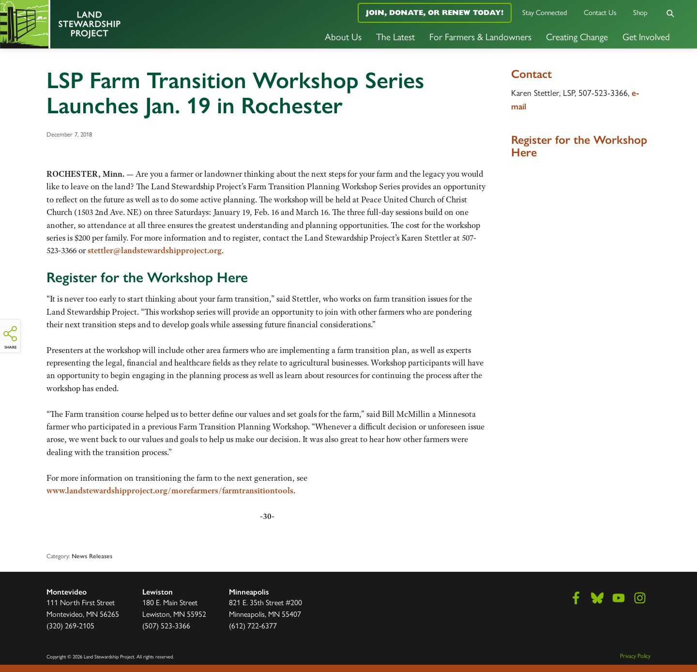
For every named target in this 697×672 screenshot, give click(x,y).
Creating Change (577, 36)
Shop (640, 12)
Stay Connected (544, 12)
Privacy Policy (635, 655)
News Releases (92, 556)
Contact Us (600, 12)
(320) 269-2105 (70, 625)
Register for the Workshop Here (147, 277)
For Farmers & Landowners (480, 36)
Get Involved (646, 36)
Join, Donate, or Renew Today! (434, 12)
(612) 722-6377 (253, 625)
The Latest (395, 36)
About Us (343, 36)
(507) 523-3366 (166, 625)
